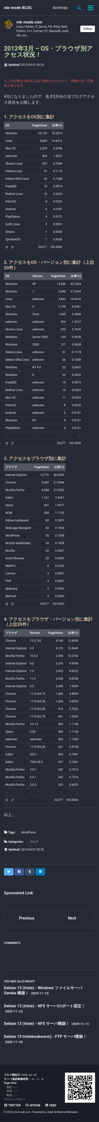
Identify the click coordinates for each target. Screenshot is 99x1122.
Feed (50, 1105)
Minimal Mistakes (67, 1112)
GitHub (32, 1105)
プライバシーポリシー (15, 1099)
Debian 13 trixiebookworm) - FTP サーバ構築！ (45, 1036)
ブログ (33, 841)
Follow (87, 29)
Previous (26, 918)
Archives (60, 7)
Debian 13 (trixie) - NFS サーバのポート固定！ (44, 1006)
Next (72, 918)
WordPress (28, 832)
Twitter (12, 1105)
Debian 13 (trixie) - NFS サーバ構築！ (37, 1023)
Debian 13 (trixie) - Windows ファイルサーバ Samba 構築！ (43, 990)
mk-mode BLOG (18, 7)
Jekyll (50, 1112)
